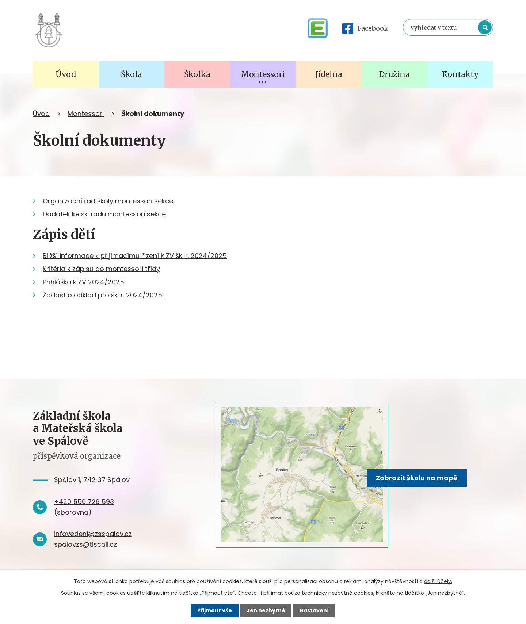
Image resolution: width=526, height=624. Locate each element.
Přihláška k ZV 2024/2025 (83, 281)
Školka (197, 74)
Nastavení (314, 610)
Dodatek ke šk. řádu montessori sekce (104, 214)
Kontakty (460, 74)
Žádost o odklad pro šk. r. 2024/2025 (103, 295)
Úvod (41, 113)
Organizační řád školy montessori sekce (108, 200)
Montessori (86, 113)
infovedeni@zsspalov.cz (93, 533)
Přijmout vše (214, 610)
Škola (131, 74)
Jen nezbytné (266, 610)
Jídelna (328, 74)
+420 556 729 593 (84, 501)
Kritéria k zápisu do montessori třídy (101, 268)
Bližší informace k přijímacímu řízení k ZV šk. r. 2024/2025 (135, 255)
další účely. (438, 581)
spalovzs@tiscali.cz (85, 544)
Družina (394, 74)
